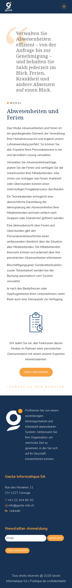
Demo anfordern (17, 550)
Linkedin (15, 511)
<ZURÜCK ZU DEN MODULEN (36, 386)
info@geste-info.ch (21, 505)
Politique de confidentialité (48, 581)
